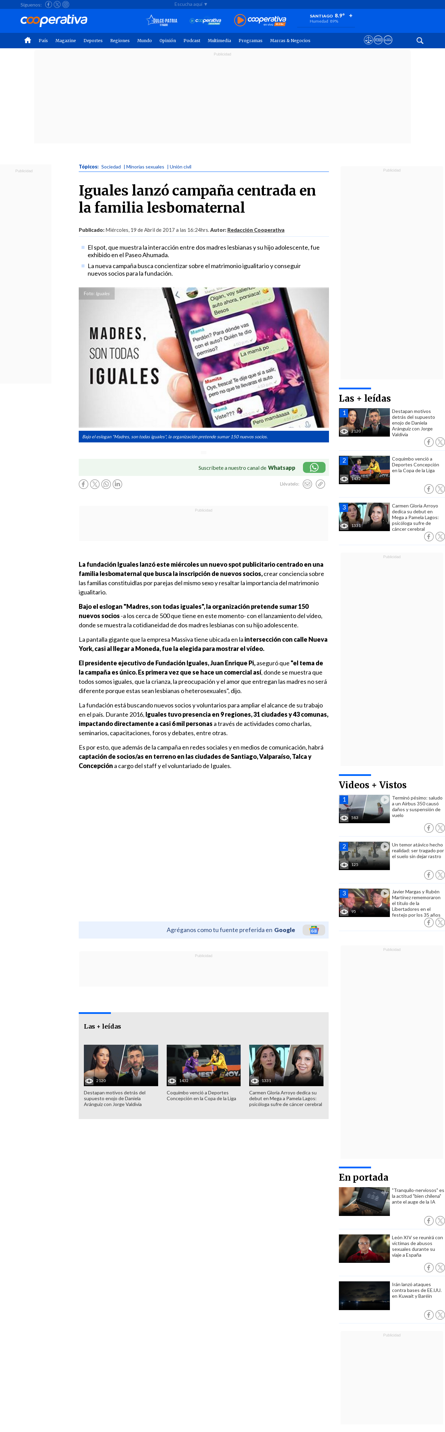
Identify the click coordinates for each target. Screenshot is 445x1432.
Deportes (93, 40)
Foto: (89, 293)
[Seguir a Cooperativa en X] (57, 4)
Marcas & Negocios (290, 40)
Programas (251, 40)
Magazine (65, 40)
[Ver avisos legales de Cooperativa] (368, 46)
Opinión (168, 40)
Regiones (120, 40)
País (43, 40)
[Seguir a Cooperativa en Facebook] (48, 4)
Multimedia (219, 40)
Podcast (191, 40)
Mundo (144, 40)
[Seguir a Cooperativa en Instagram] (65, 4)
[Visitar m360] (378, 46)
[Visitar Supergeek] (388, 46)
